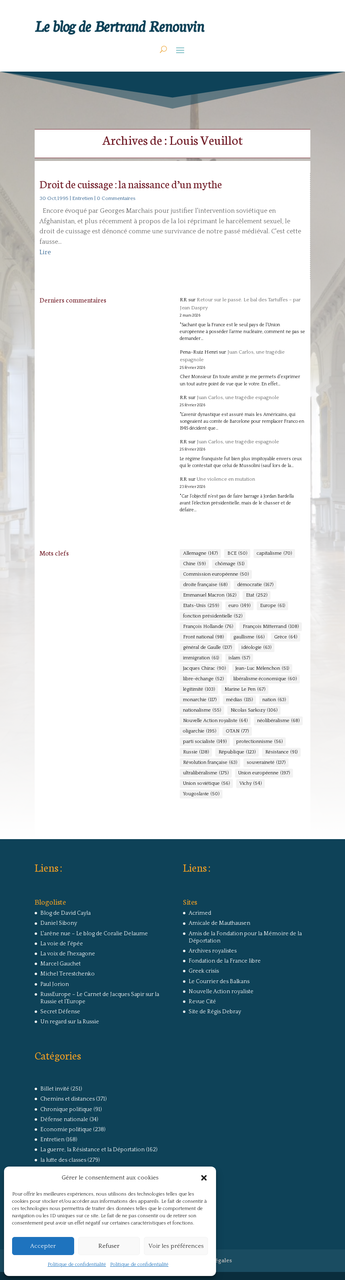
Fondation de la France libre (225, 961)
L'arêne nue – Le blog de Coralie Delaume (94, 933)
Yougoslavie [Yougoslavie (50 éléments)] (201, 794)
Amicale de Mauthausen (219, 923)
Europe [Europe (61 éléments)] (272, 605)
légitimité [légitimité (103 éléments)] (199, 689)
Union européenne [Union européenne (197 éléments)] (264, 773)
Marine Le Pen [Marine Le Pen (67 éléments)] (244, 689)
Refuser (108, 1246)
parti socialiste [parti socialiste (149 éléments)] (205, 741)
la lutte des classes (63, 1160)
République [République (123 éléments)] (237, 752)
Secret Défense (60, 1011)
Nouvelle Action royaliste (221, 991)
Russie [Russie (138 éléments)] (196, 752)
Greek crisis (204, 971)
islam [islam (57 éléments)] (239, 658)
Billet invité (54, 1089)
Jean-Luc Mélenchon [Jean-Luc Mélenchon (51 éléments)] (262, 668)
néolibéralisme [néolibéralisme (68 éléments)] (278, 720)
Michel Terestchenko (67, 974)
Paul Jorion (54, 984)
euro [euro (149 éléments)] (239, 605)
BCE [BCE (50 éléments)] (237, 553)
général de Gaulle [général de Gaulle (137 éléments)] (207, 647)
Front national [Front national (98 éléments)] (203, 637)
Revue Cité (202, 1001)
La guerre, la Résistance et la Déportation (92, 1149)
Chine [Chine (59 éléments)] (194, 564)
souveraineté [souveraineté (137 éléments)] (266, 762)
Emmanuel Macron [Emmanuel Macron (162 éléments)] (209, 595)
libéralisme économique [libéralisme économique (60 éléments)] (265, 679)
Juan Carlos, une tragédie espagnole (238, 397)
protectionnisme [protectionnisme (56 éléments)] (259, 741)
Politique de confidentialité (77, 1264)
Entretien (82, 198)
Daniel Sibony (58, 923)
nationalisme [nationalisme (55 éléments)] (202, 710)
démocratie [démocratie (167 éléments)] (255, 585)
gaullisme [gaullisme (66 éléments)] (248, 637)
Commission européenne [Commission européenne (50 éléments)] (216, 574)
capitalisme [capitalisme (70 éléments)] (274, 553)
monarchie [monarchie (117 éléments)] (199, 700)
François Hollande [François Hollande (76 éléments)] (208, 626)
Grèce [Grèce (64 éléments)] (285, 637)
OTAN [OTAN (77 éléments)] (237, 731)
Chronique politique (66, 1109)
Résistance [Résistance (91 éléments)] (281, 752)
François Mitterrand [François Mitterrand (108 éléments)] (271, 626)
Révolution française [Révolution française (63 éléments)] (210, 762)
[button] (204, 1178)
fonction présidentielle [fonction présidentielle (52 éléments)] (212, 616)
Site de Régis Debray (215, 1011)
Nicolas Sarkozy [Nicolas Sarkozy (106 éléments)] (254, 710)
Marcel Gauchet (60, 964)
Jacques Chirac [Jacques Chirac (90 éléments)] (204, 668)
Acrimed (200, 913)
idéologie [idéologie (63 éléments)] (256, 647)
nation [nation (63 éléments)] (274, 700)
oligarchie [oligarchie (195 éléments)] (199, 731)
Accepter (43, 1246)
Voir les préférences (176, 1246)
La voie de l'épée (61, 943)
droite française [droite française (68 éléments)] (205, 585)
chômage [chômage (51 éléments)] (229, 564)
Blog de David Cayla (65, 913)
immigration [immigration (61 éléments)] (201, 658)
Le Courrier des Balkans (219, 981)
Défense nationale (64, 1119)
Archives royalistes (213, 951)
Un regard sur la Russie (69, 1022)
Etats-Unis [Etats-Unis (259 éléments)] (201, 605)
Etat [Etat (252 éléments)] (256, 595)
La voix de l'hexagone (67, 954)
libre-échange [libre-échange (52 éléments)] (203, 679)
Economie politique (66, 1129)
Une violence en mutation (226, 479)
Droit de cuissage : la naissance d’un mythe (130, 183)
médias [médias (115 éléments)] (239, 700)
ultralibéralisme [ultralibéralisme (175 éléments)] (206, 773)
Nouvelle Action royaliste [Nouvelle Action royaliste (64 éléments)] (215, 720)
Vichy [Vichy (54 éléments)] (250, 783)
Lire (45, 252)
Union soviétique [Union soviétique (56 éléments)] (206, 783)
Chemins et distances (67, 1099)
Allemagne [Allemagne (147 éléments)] (200, 553)
